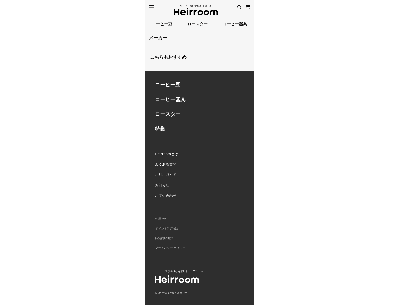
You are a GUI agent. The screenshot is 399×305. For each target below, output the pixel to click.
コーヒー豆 (162, 24)
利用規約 (161, 219)
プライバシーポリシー (170, 248)
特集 (160, 128)
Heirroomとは (166, 153)
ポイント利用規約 (167, 228)
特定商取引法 (164, 238)
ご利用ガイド (165, 174)
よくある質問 (165, 164)
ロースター (197, 24)
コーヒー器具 (235, 24)
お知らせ (162, 185)
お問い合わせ (165, 195)
